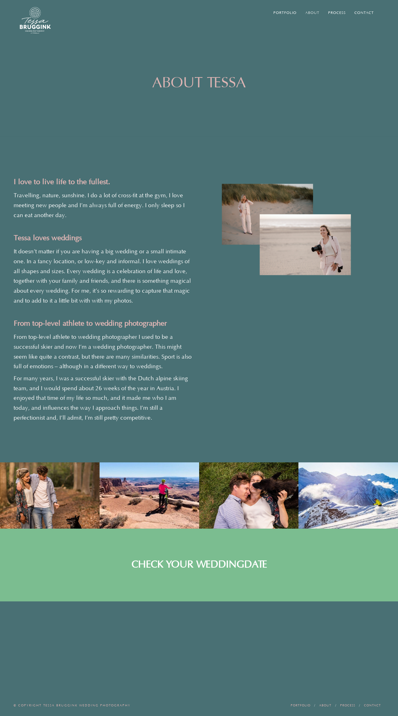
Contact (364, 13)
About (312, 13)
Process (337, 13)
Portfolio (285, 13)
